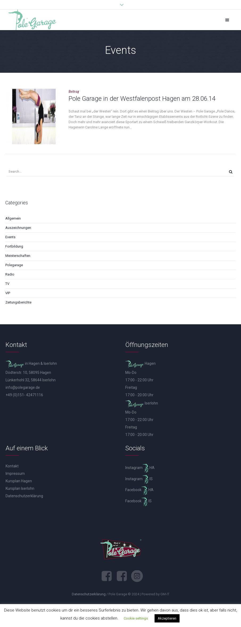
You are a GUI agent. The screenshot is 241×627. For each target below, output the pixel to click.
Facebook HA (139, 490)
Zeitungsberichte (18, 302)
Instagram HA (140, 468)
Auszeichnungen (18, 228)
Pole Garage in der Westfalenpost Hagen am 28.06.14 (142, 98)
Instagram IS (139, 479)
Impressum (15, 473)
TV (7, 284)
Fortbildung (14, 246)
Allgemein (13, 218)
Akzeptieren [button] (167, 618)
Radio (9, 274)
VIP (7, 293)
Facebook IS (138, 501)
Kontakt (12, 466)
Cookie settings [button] (136, 618)
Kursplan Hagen (19, 481)
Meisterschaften (17, 256)
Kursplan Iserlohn (20, 488)
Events (10, 237)
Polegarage (14, 265)
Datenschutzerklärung (24, 496)
